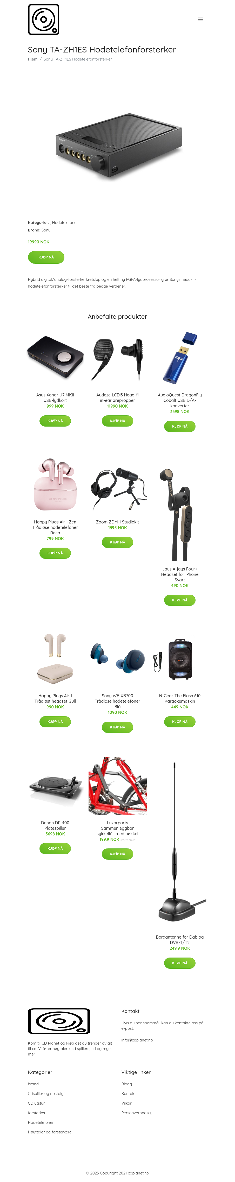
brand (33, 1083)
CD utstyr (36, 1103)
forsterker (37, 1112)
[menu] (201, 19)
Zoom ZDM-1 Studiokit (117, 521)
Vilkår (127, 1103)
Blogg (127, 1083)
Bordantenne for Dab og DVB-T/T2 (180, 939)
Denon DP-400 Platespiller (55, 825)
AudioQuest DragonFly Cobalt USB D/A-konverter (180, 400)
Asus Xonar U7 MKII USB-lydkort (55, 397)
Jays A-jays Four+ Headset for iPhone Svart (179, 574)
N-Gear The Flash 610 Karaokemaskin (180, 698)
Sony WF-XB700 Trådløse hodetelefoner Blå (117, 701)
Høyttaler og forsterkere (50, 1132)
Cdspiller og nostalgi (46, 1093)
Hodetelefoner (65, 222)
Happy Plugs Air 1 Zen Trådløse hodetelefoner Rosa (55, 527)
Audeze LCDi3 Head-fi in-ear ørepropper (117, 397)
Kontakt (129, 1093)
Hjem (33, 59)
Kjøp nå (46, 257)
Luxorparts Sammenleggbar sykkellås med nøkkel (117, 828)
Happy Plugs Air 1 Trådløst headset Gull (55, 698)
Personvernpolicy (137, 1112)
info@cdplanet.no (137, 1040)
